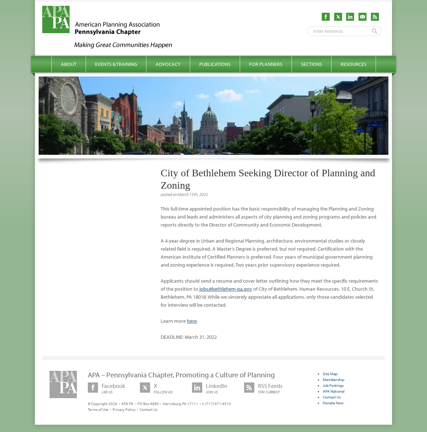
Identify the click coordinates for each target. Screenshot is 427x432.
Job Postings (333, 385)
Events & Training (116, 64)
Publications (215, 64)
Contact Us (148, 409)
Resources (354, 64)
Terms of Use (98, 409)
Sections (311, 64)
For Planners (265, 64)
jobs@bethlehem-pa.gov (225, 289)
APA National (334, 391)
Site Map (330, 373)
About (69, 64)
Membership (333, 379)
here (192, 321)
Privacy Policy (124, 409)
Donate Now (333, 402)
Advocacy (168, 64)
